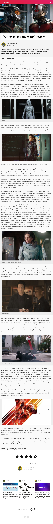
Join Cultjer (44, 2)
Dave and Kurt (5, 313)
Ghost (3, 120)
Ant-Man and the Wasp (8, 363)
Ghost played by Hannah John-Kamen (11, 262)
